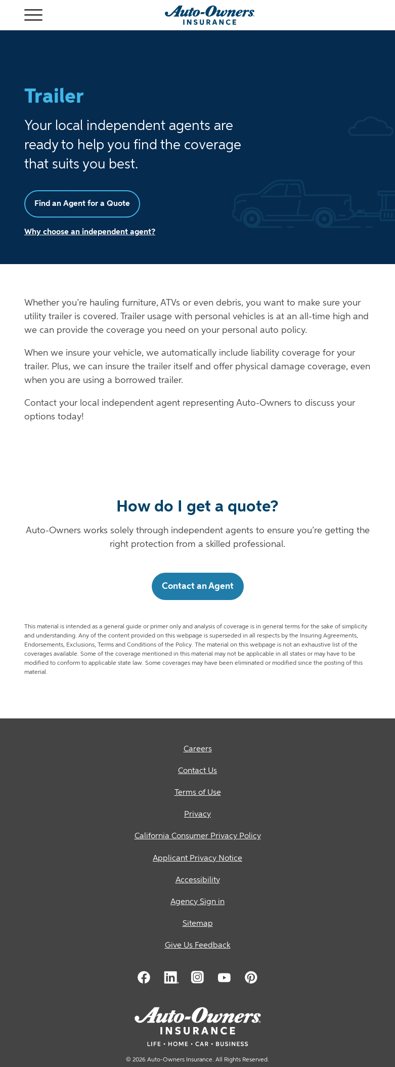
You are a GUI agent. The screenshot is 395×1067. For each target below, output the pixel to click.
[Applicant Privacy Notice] (197, 859)
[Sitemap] (197, 924)
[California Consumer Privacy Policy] (197, 836)
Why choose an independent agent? (89, 232)
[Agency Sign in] (197, 902)
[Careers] (197, 749)
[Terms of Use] (197, 793)
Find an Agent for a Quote (82, 204)
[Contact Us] (197, 771)
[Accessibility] (197, 880)
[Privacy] (197, 815)
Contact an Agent (198, 586)
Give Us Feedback (198, 946)
